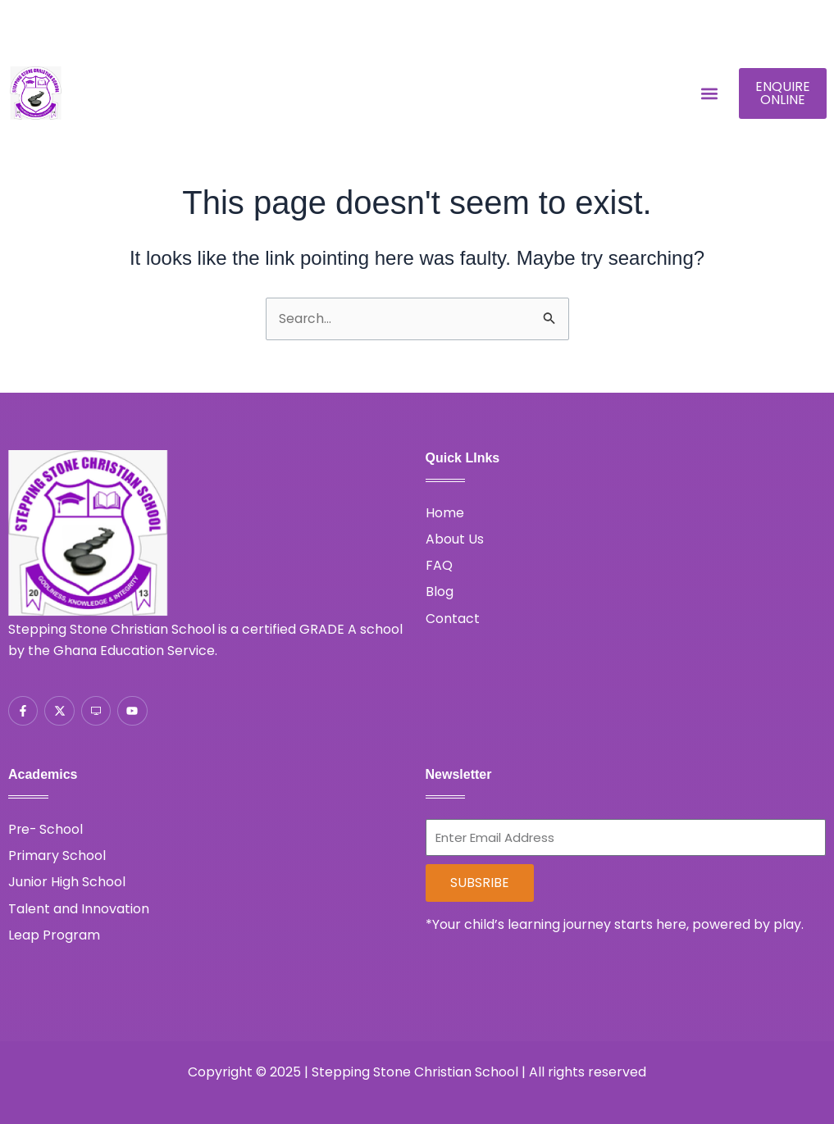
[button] (708, 93)
